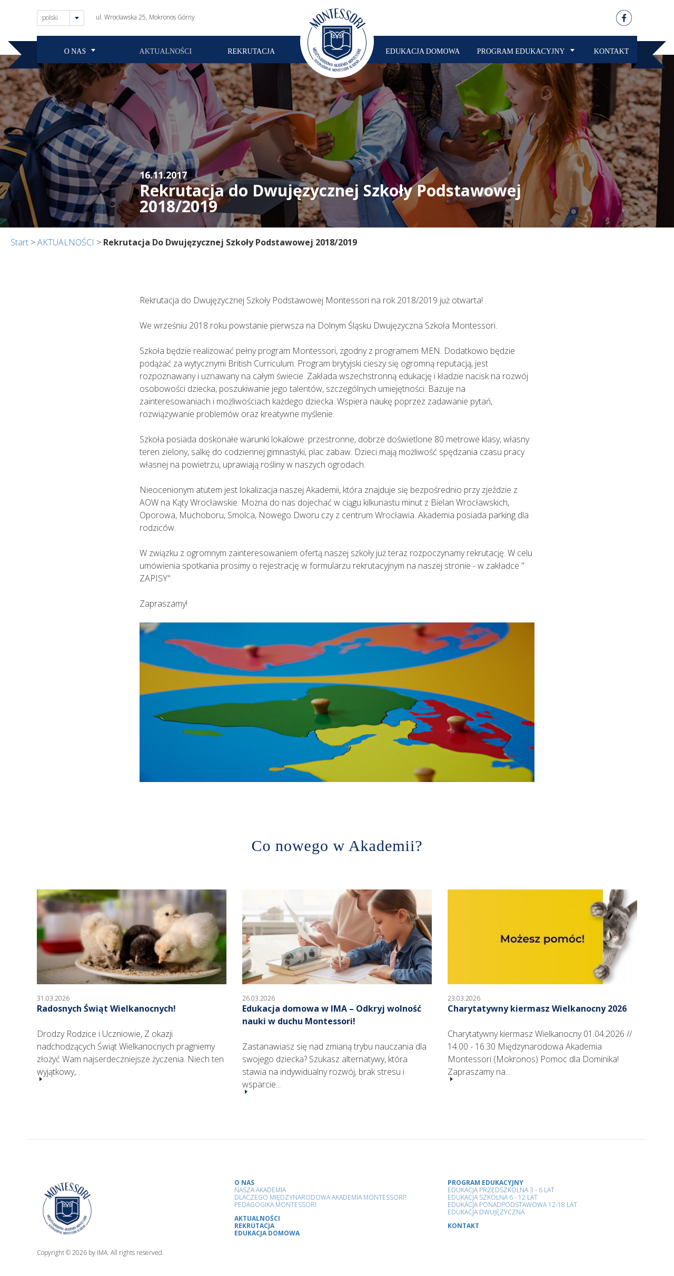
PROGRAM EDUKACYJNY (521, 51)
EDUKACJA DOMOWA (422, 51)
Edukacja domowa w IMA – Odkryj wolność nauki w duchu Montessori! (331, 1015)
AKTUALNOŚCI (166, 51)
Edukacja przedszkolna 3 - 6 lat (501, 1189)
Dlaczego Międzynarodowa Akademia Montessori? (320, 1197)
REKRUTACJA (251, 51)
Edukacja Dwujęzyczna (486, 1212)
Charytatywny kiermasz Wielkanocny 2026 (537, 1008)
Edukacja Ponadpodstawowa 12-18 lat (512, 1204)
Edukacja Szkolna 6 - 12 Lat (493, 1197)
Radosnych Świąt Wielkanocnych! (106, 1008)
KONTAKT (611, 51)
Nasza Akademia (260, 1189)
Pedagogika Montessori (275, 1204)
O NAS (75, 51)
